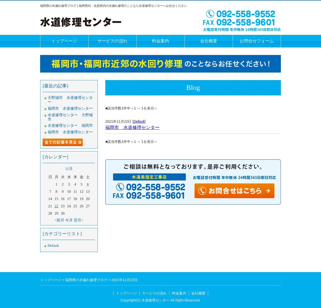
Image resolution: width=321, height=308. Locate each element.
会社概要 (208, 41)
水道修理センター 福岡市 (70, 126)
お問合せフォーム (257, 41)
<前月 (59, 220)
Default (138, 121)
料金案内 (160, 41)
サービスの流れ (112, 41)
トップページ (64, 41)
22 (56, 206)
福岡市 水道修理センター (132, 127)
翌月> (78, 220)
